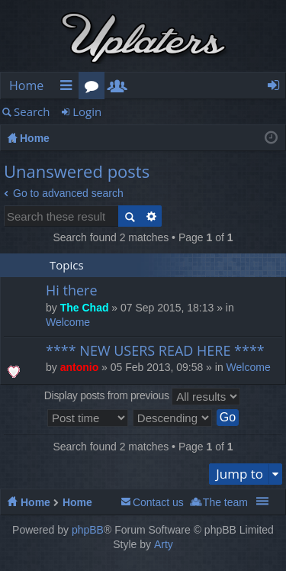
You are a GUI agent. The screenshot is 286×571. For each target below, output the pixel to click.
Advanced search (151, 216)
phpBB (88, 530)
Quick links (69, 88)
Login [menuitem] (278, 88)
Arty (163, 544)
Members (120, 88)
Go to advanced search (68, 193)
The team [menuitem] (225, 502)
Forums (94, 88)
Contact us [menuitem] (158, 502)
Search (32, 111)
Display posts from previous (142, 396)
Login (86, 111)
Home (26, 85)
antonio (79, 367)
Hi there (72, 290)
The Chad (84, 308)
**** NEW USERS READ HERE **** (155, 351)
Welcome (68, 322)
